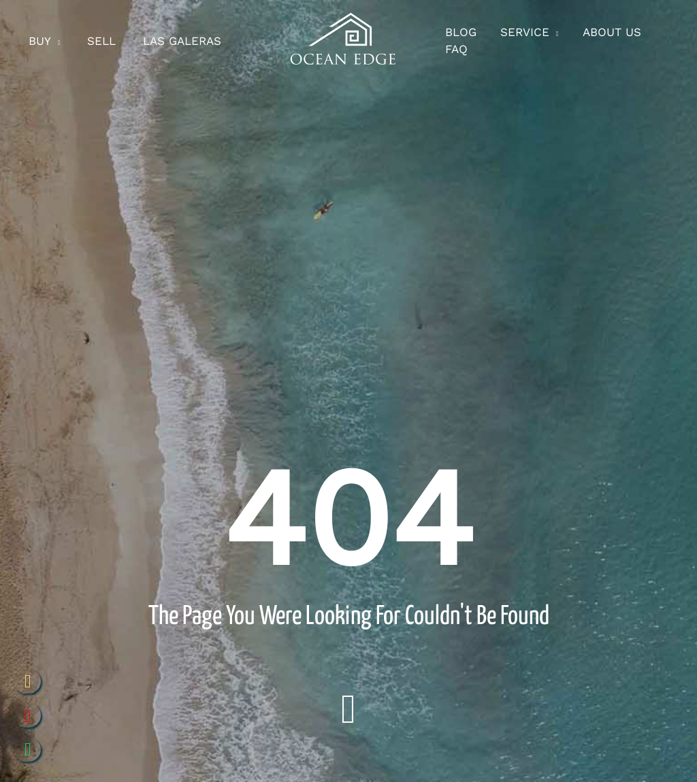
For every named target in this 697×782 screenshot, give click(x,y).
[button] (530, 41)
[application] (58, 41)
